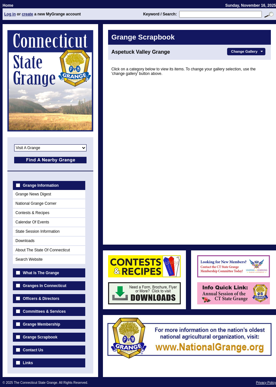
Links (28, 363)
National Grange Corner (35, 203)
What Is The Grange (41, 273)
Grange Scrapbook (40, 337)
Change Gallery (247, 51)
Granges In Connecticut (44, 286)
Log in (10, 14)
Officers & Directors (41, 298)
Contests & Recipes (32, 213)
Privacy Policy (266, 382)
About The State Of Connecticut (42, 250)
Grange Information (41, 185)
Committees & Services (44, 311)
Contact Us (33, 350)
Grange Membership (41, 324)
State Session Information (37, 231)
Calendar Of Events (32, 222)
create (27, 14)
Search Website (29, 259)
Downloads (24, 241)
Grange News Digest (33, 194)
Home (8, 5)
